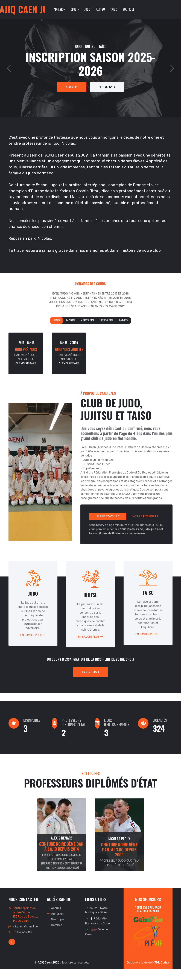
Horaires (54, 925)
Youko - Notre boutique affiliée (96, 910)
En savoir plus (33, 635)
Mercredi (87, 320)
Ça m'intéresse (90, 672)
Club (74, 9)
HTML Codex (160, 962)
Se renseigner (107, 87)
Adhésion (59, 9)
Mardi (70, 320)
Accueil (54, 908)
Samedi (123, 320)
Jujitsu (100, 9)
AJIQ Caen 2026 (49, 962)
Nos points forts (145, 516)
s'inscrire (72, 87)
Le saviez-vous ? (108, 516)
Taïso (113, 9)
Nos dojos (55, 919)
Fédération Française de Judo (97, 920)
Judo (87, 9)
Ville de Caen (96, 931)
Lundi (56, 320)
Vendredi (106, 320)
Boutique (128, 9)
